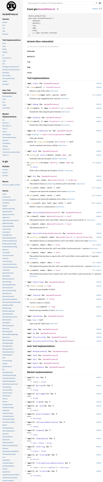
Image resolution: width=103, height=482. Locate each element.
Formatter (53, 108)
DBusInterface (7, 293)
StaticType (5, 72)
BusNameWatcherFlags (9, 247)
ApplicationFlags (7, 223)
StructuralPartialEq (8, 78)
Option (79, 237)
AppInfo (4, 206)
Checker (35, 134)
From (38, 402)
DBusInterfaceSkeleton (9, 299)
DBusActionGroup (8, 273)
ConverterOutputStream (10, 267)
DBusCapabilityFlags (8, 285)
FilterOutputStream (8, 431)
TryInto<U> (5, 155)
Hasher (43, 155)
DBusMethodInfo (7, 314)
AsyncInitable (6, 229)
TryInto (43, 471)
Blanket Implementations (9, 115)
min (31, 195)
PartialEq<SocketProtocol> (10, 67)
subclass (5, 175)
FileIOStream (6, 396)
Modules (5, 166)
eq (31, 216)
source (95, 9)
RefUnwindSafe (7, 96)
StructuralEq (6, 75)
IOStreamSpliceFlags (9, 454)
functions (5, 170)
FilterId (4, 425)
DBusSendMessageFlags (10, 334)
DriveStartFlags (7, 361)
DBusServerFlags (7, 340)
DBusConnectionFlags (9, 290)
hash (32, 155)
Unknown (5, 34)
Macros (5, 181)
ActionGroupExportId (8, 200)
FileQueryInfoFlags (8, 419)
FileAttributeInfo (7, 372)
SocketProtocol (10, 14)
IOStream (5, 448)
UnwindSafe (6, 108)
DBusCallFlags (6, 282)
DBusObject (6, 323)
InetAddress (6, 460)
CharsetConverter (8, 255)
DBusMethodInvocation (9, 317)
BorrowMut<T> (6, 126)
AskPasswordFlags (8, 226)
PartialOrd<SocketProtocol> (11, 70)
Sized (44, 382)
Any (3, 120)
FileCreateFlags (7, 390)
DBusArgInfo (6, 276)
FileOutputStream (8, 416)
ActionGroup (6, 197)
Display (4, 52)
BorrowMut (41, 394)
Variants (5, 19)
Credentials (6, 270)
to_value (34, 299)
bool (69, 216)
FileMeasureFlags (8, 407)
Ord (3, 64)
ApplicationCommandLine (10, 220)
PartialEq (38, 212)
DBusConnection (7, 288)
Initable (4, 469)
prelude (4, 173)
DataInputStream (7, 349)
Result (70, 108)
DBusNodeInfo (7, 320)
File (3, 369)
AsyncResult (6, 232)
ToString (5, 146)
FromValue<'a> (7, 58)
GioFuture (5, 434)
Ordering (72, 180)
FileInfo (4, 402)
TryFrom (43, 455)
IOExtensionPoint (7, 442)
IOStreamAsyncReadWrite (10, 451)
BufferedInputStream (9, 238)
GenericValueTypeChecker (53, 134)
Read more (54, 91)
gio (35, 9)
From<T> (5, 129)
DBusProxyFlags (7, 331)
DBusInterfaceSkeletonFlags (11, 302)
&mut (64, 155)
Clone (4, 43)
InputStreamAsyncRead (9, 478)
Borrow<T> (5, 123)
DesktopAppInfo (7, 355)
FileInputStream (7, 404)
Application (6, 217)
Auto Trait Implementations (9, 91)
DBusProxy (5, 328)
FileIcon (4, 399)
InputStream (6, 472)
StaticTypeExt (6, 134)
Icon (3, 457)
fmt (31, 108)
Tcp (3, 28)
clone (32, 87)
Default (4, 22)
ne (31, 224)
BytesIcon (5, 250)
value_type (35, 307)
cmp (31, 180)
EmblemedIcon (7, 366)
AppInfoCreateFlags (8, 209)
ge (31, 270)
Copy (4, 46)
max (31, 188)
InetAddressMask (7, 463)
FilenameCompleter (8, 422)
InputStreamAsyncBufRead (11, 475)
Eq (3, 55)
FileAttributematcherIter (10, 384)
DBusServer (6, 337)
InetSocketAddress (8, 466)
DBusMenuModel (7, 305)
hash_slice (35, 163)
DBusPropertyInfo (8, 326)
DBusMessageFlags (8, 311)
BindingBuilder (7, 235)
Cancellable (6, 252)
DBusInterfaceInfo (8, 296)
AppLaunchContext (8, 214)
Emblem (5, 364)
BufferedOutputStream (9, 241)
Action (4, 194)
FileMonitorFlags (7, 413)
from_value (42, 142)
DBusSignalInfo (7, 346)
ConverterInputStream (9, 264)
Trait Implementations (11, 40)
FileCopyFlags (6, 387)
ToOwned (5, 140)
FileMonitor (6, 410)
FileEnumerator (7, 393)
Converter (5, 258)
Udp (3, 31)
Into (41, 406)
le (31, 252)
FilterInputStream (8, 428)
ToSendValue (6, 143)
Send (4, 99)
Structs (5, 191)
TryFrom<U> (6, 149)
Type (49, 286)
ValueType (5, 84)
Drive (4, 358)
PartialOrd (38, 233)
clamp (32, 203)
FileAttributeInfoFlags (9, 375)
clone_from (35, 95)
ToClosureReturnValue (9, 137)
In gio (5, 161)
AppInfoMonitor (7, 212)
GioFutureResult (7, 437)
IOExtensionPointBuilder (10, 445)
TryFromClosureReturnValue (11, 152)
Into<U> (4, 132)
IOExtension (6, 440)
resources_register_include (11, 185)
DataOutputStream (8, 352)
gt (31, 263)
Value (61, 142)
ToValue (4, 81)
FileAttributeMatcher (9, 381)
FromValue (42, 131)
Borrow (39, 385)
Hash (4, 61)
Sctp (3, 25)
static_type (35, 286)
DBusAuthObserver (8, 279)
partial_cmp (35, 237)
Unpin (4, 105)
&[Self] (53, 163)
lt (31, 245)
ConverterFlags (7, 261)
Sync (3, 102)
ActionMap (5, 203)
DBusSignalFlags (7, 343)
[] (100, 9)
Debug (4, 49)
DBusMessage (6, 308)
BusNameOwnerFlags (9, 244)
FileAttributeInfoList (8, 378)
